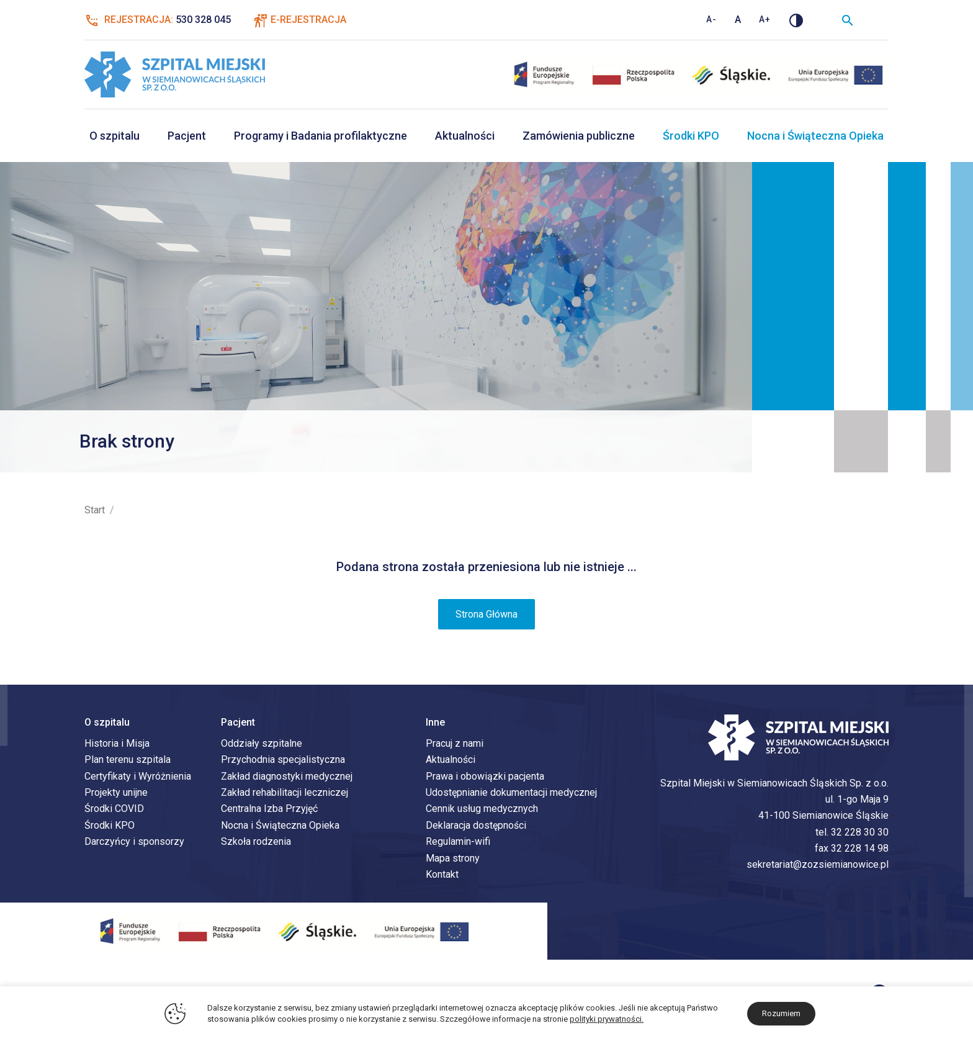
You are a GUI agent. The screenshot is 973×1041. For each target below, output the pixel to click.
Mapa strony (453, 859)
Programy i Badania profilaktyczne (320, 135)
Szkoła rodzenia (256, 842)
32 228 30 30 (860, 833)
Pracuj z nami (454, 744)
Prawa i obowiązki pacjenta (485, 777)
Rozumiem (781, 1013)
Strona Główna (486, 615)
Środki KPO (691, 135)
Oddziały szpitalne (261, 744)
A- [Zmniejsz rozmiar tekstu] (711, 19)
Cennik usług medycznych (482, 809)
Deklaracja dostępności (476, 826)
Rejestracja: (157, 20)
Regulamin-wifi (458, 842)
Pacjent (187, 135)
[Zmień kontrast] (796, 20)
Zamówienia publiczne (578, 135)
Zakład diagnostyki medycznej (286, 777)
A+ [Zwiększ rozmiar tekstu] (765, 19)
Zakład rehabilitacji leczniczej (284, 793)
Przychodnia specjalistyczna (283, 760)
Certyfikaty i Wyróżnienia (137, 777)
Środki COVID (114, 809)
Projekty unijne (116, 793)
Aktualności (465, 135)
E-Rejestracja (308, 19)
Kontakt (442, 875)
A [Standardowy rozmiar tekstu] (738, 19)
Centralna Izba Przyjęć (269, 809)
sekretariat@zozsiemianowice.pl (818, 865)
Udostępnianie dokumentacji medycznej (511, 793)
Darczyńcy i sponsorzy (134, 842)
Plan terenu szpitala (127, 760)
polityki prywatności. (606, 1019)
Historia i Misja (117, 744)
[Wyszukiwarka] (847, 20)
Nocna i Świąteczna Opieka (815, 135)
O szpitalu (114, 135)
